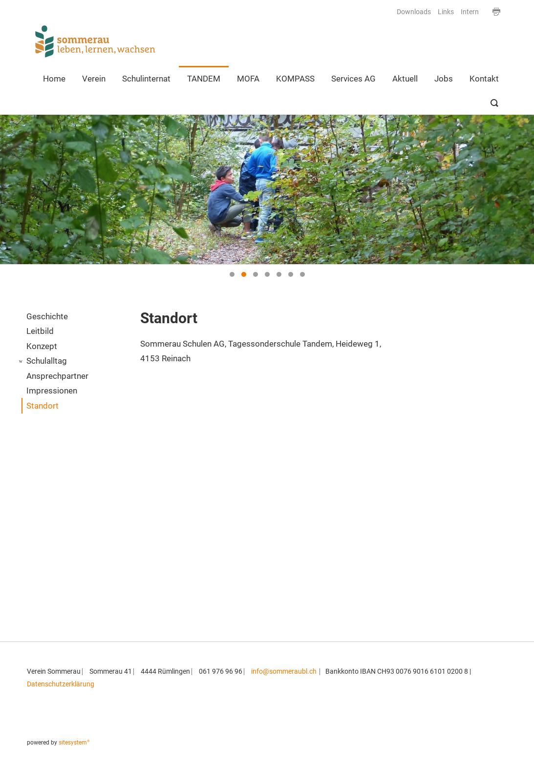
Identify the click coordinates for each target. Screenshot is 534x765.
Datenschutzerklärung (60, 684)
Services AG (353, 78)
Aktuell (405, 78)
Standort (42, 406)
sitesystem (74, 742)
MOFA (248, 78)
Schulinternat (146, 78)
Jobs (443, 78)
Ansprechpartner (57, 376)
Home (54, 78)
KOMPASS (295, 78)
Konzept (41, 346)
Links (446, 12)
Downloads (414, 12)
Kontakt (484, 78)
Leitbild (40, 331)
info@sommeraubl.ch (284, 671)
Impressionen (51, 390)
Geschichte (47, 316)
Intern (470, 12)
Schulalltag (46, 361)
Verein (94, 78)
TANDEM (203, 78)
